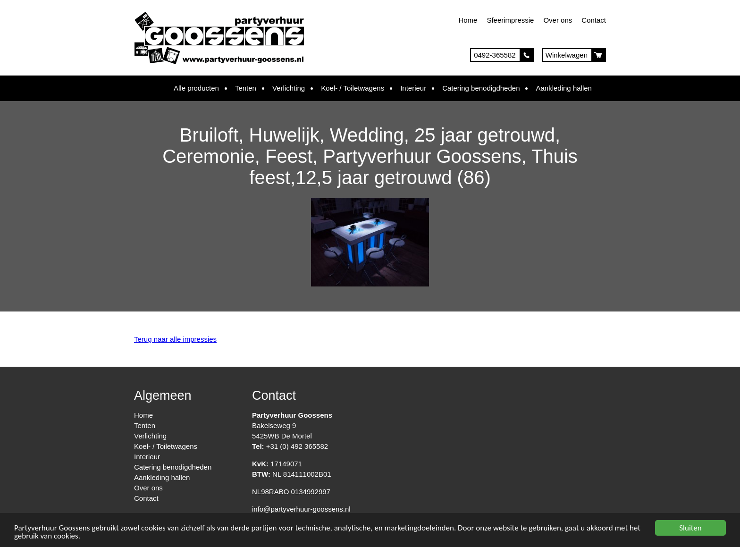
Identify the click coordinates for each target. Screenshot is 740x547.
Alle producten (196, 88)
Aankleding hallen (563, 88)
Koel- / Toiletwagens (352, 88)
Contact (593, 20)
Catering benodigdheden (481, 88)
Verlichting (288, 88)
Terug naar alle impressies (175, 339)
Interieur (413, 88)
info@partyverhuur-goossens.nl (301, 509)
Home (467, 20)
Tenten (245, 88)
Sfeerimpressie (510, 20)
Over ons (557, 20)
